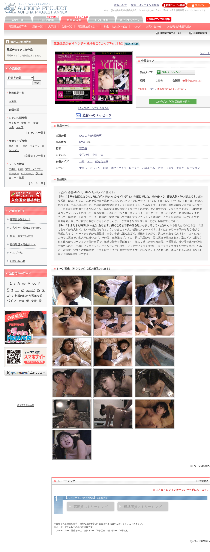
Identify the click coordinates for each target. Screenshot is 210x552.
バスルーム (148, 167)
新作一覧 (37, 26)
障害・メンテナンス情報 (145, 5)
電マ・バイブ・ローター (125, 167)
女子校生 (84, 154)
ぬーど (30, 290)
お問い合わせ (153, 26)
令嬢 (23, 122)
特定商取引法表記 (25, 405)
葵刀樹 (83, 148)
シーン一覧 (36, 183)
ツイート (205, 53)
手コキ (180, 167)
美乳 (11, 146)
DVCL (82, 142)
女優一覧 (67, 26)
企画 (95, 154)
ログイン (153, 88)
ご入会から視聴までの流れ (25, 227)
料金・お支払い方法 (115, 26)
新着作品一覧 (16, 92)
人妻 (11, 127)
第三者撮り (34, 122)
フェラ (170, 167)
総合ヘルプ (120, 5)
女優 (34, 300)
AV (24, 283)
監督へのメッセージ (96, 115)
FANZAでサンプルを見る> (93, 108)
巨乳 (25, 146)
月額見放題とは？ (88, 26)
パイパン (35, 146)
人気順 (52, 26)
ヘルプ (136, 26)
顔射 (105, 167)
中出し (83, 167)
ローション (193, 167)
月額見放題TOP (18, 26)
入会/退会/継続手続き (179, 26)
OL (34, 283)
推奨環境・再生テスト (23, 244)
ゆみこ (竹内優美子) (90, 135)
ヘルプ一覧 (16, 252)
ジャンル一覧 (35, 132)
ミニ (89, 161)
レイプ (19, 127)
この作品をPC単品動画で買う (173, 101)
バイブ (11, 300)
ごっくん (95, 167)
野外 (160, 167)
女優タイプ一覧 (34, 155)
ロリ (81, 161)
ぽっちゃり (101, 161)
